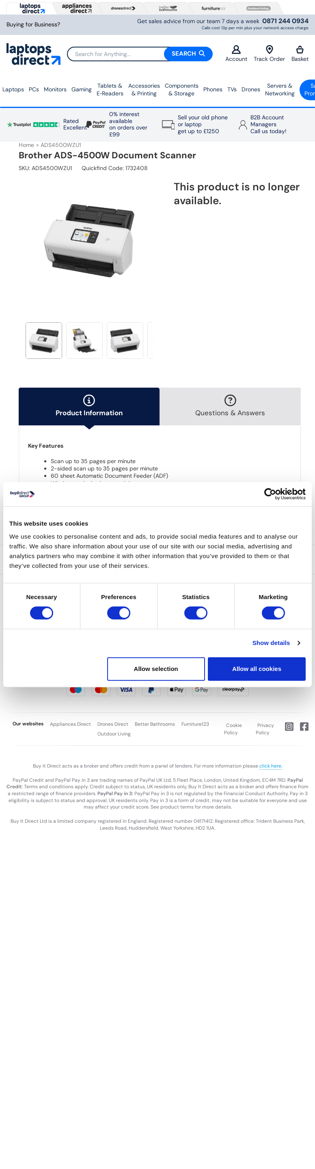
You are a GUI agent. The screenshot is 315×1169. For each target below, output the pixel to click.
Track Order (269, 54)
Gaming (81, 89)
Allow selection (156, 668)
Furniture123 (195, 724)
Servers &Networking (280, 89)
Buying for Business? (33, 24)
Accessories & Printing (144, 89)
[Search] (139, 54)
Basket (300, 54)
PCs (34, 89)
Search (188, 54)
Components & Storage (181, 89)
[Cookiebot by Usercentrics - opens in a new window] (270, 494)
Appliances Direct (70, 724)
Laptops (13, 89)
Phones (212, 89)
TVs (232, 89)
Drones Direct (112, 724)
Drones (251, 89)
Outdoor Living (114, 734)
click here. (270, 766)
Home (26, 145)
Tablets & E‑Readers (110, 89)
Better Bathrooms (155, 724)
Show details (271, 642)
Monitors (55, 89)
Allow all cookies (256, 668)
